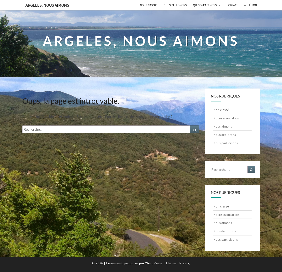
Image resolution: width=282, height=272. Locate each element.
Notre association (226, 118)
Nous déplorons (175, 5)
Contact (232, 5)
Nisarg (184, 263)
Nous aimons (149, 5)
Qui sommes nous (205, 5)
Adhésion (250, 5)
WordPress (154, 263)
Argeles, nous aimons (47, 5)
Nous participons (225, 143)
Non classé (221, 110)
